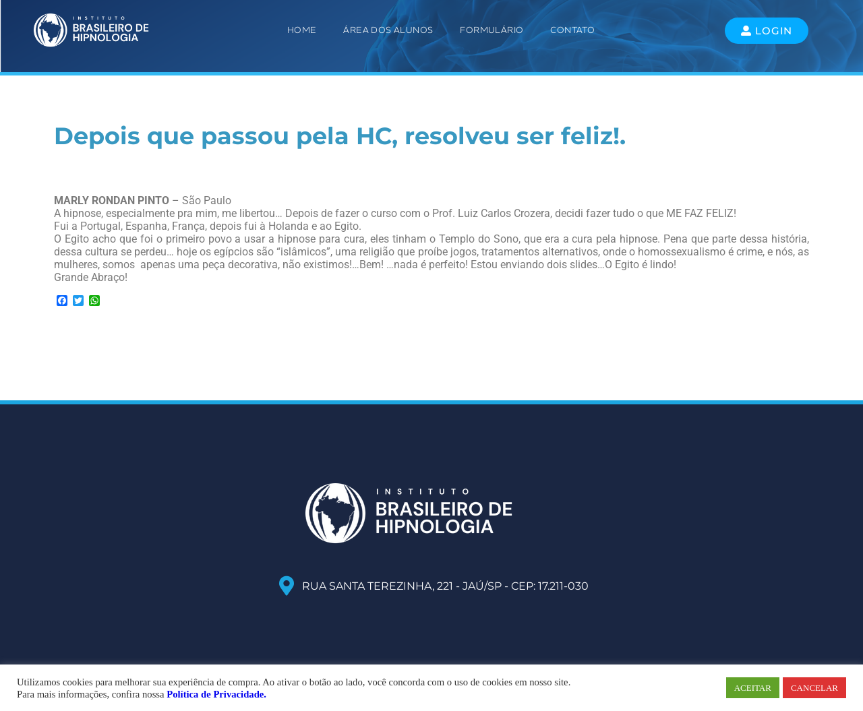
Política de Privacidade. (216, 694)
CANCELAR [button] (814, 688)
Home (302, 30)
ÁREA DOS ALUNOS (388, 30)
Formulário (491, 30)
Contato (572, 30)
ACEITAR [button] (752, 688)
